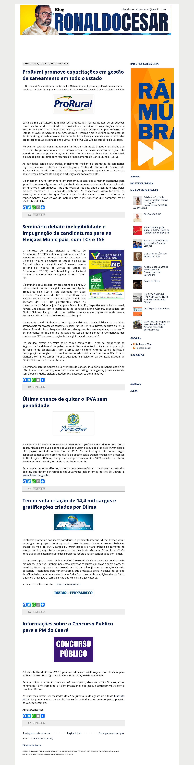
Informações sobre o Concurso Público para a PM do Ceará (68, 626)
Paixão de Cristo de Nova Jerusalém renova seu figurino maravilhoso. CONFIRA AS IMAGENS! (150, 202)
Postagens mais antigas (111, 733)
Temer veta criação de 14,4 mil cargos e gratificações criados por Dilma (69, 503)
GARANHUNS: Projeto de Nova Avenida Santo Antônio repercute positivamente (157, 325)
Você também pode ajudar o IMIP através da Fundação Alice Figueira (156, 230)
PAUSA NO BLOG (152, 214)
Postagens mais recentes (36, 733)
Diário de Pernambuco (68, 584)
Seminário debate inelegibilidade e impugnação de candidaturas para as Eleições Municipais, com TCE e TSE (67, 232)
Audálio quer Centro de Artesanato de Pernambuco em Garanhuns (156, 270)
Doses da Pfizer (152, 281)
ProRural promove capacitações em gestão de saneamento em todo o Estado (73, 74)
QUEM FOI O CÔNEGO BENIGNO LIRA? (155, 255)
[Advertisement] (83, 48)
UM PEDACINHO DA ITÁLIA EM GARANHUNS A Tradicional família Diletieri (156, 298)
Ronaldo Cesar (143, 348)
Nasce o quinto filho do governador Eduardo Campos (156, 243)
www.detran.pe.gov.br (36, 475)
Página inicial (74, 733)
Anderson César (144, 344)
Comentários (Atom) (42, 738)
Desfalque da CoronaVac (157, 308)
